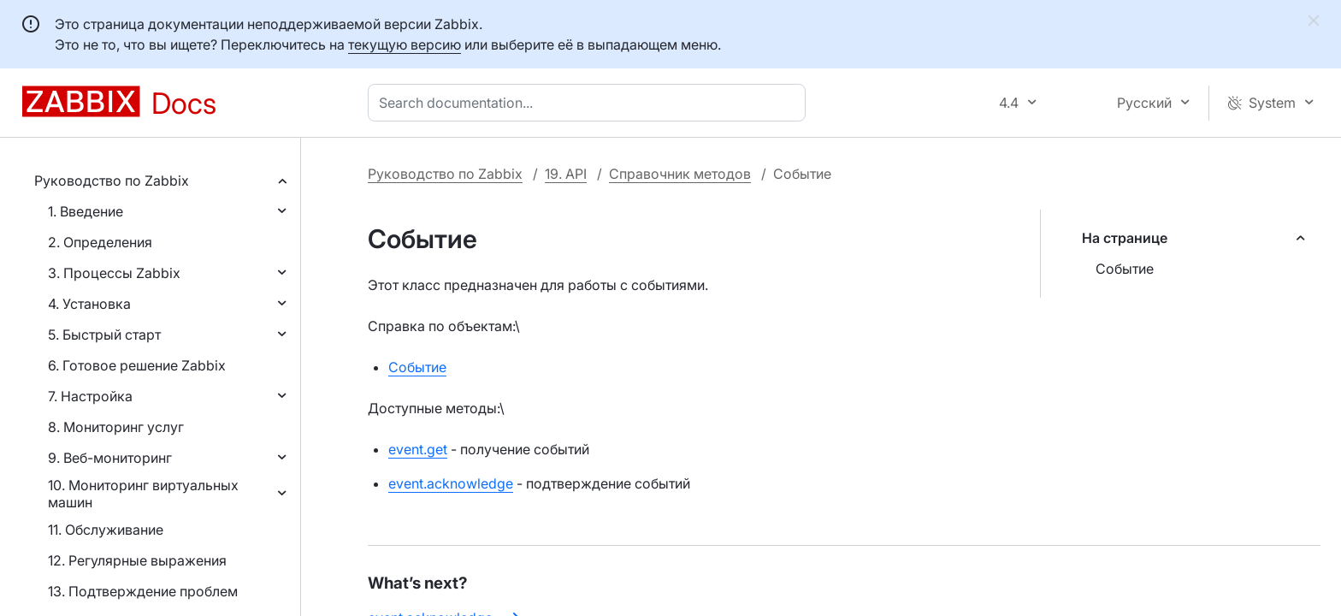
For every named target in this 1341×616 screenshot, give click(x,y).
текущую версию (404, 44)
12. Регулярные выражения (137, 560)
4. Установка (89, 303)
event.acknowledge (450, 483)
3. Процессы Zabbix (114, 272)
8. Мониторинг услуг (116, 426)
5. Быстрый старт (104, 334)
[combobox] (590, 102)
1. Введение (85, 211)
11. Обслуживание (105, 529)
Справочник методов (680, 173)
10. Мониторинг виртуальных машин (143, 494)
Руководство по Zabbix (111, 180)
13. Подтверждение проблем (143, 591)
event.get (417, 449)
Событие (1125, 268)
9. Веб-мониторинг (110, 457)
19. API (566, 173)
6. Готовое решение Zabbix (137, 365)
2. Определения (100, 242)
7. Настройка (90, 396)
